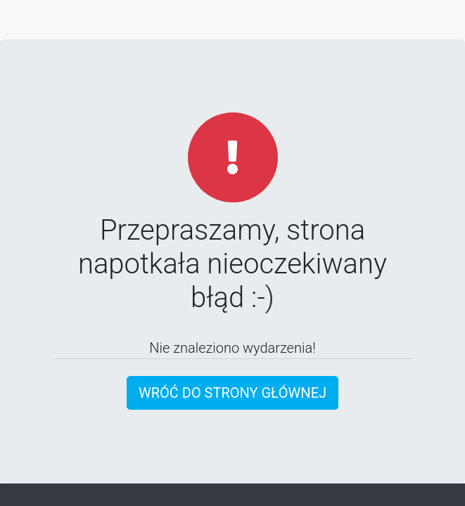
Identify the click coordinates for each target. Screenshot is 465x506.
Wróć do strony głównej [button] (232, 392)
